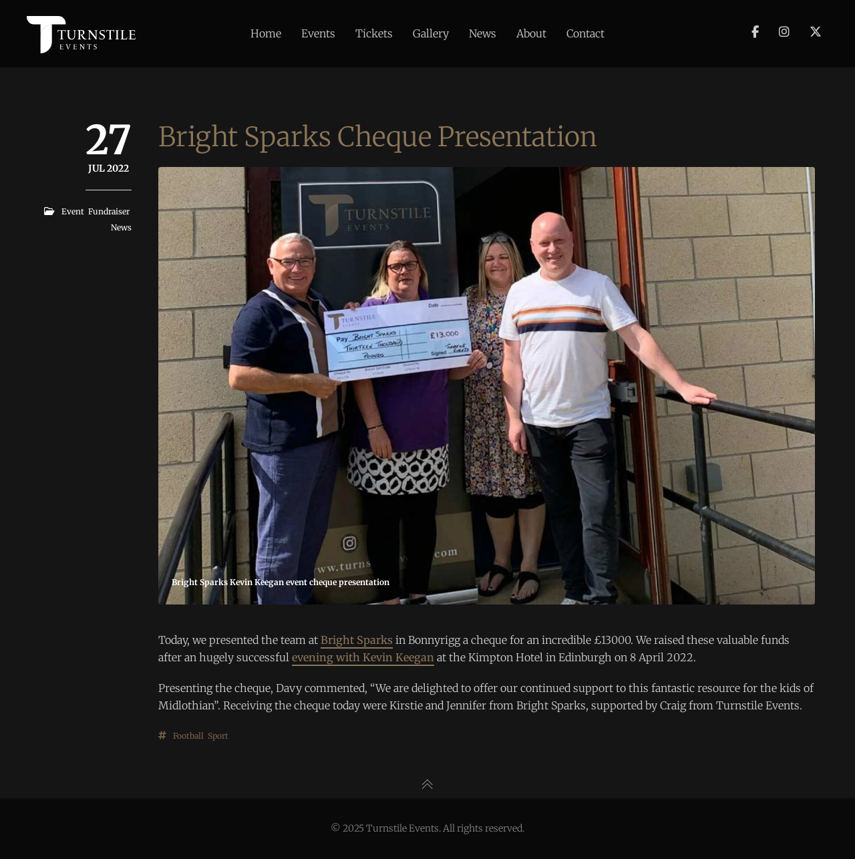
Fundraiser (109, 211)
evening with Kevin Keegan (363, 657)
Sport (218, 736)
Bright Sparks (357, 640)
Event (72, 211)
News (121, 227)
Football (188, 736)
